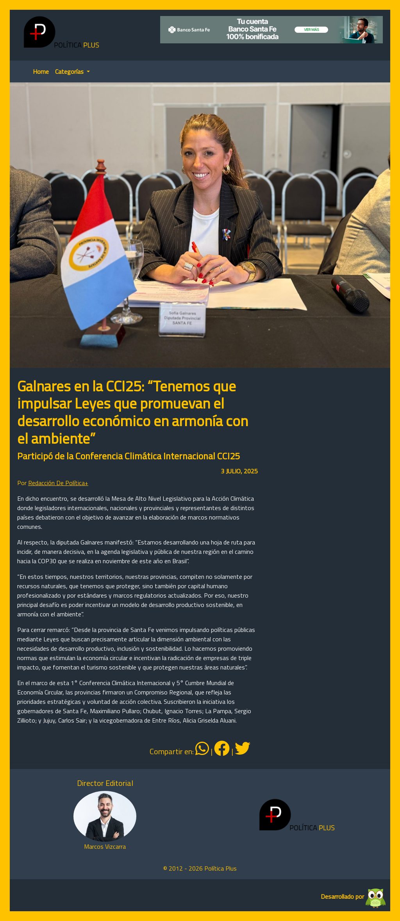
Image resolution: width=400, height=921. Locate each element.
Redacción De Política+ (58, 482)
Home (41, 71)
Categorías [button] (70, 71)
